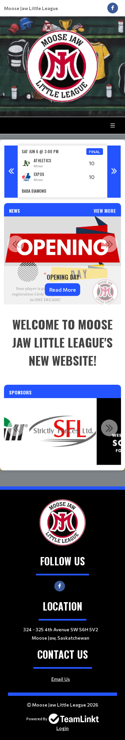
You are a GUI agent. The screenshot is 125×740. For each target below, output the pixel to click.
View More (105, 210)
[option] (62, 171)
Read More (62, 289)
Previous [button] (11, 172)
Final (94, 151)
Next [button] (114, 172)
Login (62, 728)
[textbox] (62, 342)
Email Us (60, 679)
